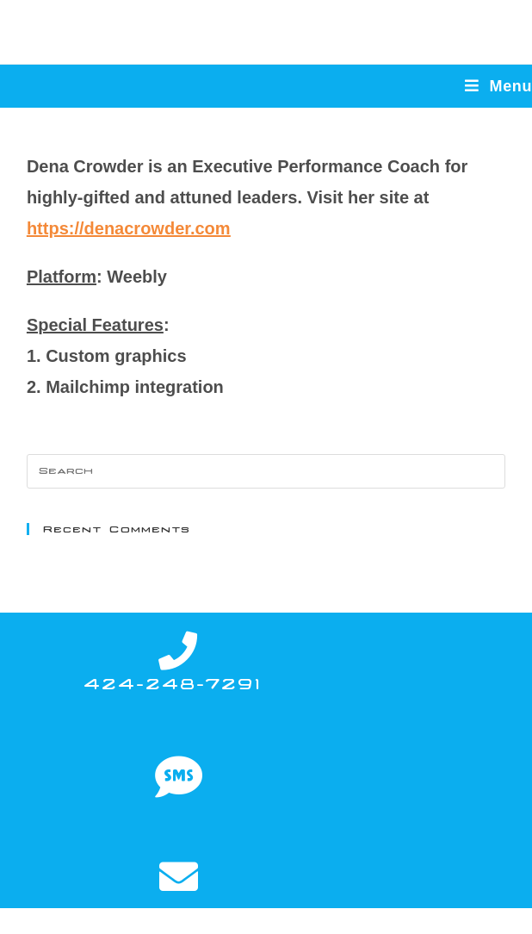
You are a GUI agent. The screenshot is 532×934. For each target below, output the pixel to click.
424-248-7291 (172, 684)
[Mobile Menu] (498, 86)
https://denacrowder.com (129, 228)
